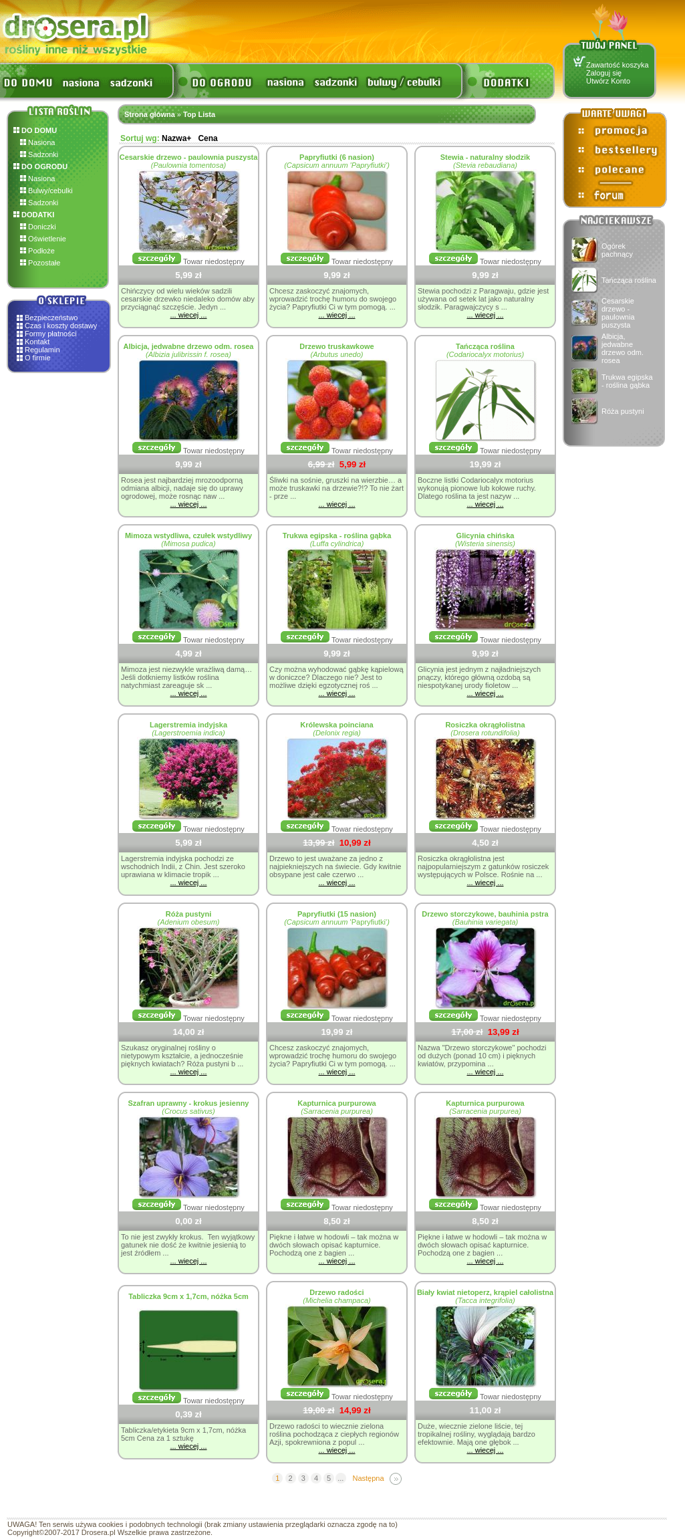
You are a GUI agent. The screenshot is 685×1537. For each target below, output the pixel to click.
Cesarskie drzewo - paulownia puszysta (618, 313)
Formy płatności (51, 334)
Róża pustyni (622, 411)
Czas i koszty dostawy (61, 326)
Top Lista (199, 114)
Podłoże (37, 251)
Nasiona (37, 142)
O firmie (38, 358)
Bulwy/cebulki (46, 191)
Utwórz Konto (608, 81)
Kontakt (37, 342)
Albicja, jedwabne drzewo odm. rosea (622, 348)
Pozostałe (40, 263)
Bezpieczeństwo (51, 318)
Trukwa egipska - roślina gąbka (627, 381)
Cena (207, 138)
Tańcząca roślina (628, 280)
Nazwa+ (176, 138)
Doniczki (38, 227)
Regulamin (42, 350)
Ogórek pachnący (617, 250)
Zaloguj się (604, 73)
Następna (368, 1478)
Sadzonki (39, 154)
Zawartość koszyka (617, 65)
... (340, 1478)
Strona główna (149, 114)
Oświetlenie (43, 239)
